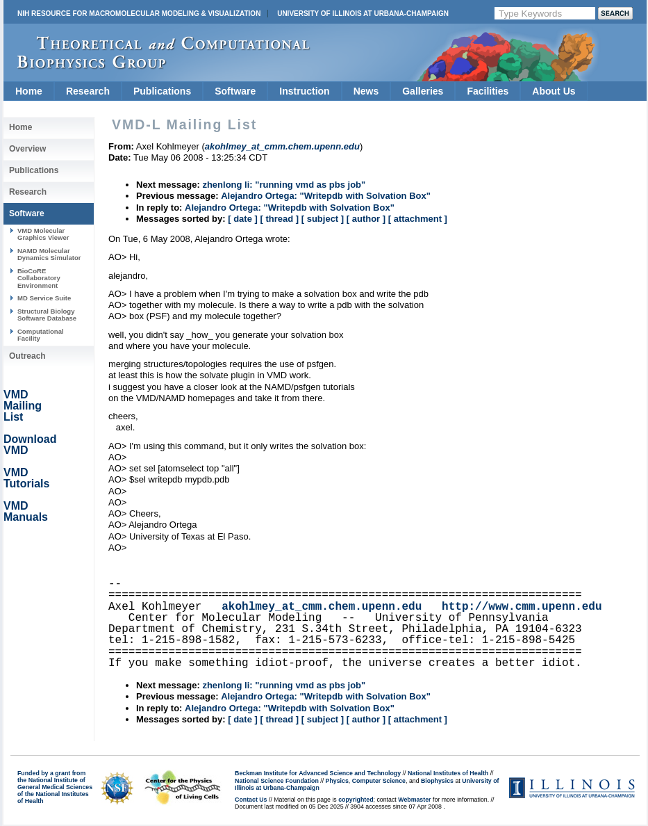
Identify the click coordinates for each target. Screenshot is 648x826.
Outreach (27, 356)
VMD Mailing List (22, 406)
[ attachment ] (417, 218)
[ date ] (243, 218)
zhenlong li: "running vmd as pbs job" (283, 184)
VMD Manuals (25, 511)
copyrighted (355, 799)
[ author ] (366, 218)
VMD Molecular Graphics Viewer (43, 234)
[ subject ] (322, 218)
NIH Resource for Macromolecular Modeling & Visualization (138, 13)
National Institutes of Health (448, 773)
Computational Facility (40, 334)
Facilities (487, 91)
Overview (27, 149)
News (366, 91)
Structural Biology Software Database (46, 314)
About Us (553, 91)
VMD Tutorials (26, 478)
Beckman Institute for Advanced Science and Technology (318, 773)
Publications (162, 91)
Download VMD (29, 444)
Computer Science (379, 780)
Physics (337, 780)
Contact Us (251, 799)
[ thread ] (279, 218)
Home (28, 91)
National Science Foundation (277, 780)
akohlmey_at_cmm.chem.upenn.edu (322, 607)
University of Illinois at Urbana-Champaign (363, 13)
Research (88, 91)
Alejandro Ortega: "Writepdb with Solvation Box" (326, 196)
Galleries (422, 91)
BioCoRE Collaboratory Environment (38, 278)
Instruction (304, 91)
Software (235, 91)
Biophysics (437, 780)
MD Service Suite (44, 298)
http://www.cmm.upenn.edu (521, 607)
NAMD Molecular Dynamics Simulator (49, 254)
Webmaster (414, 799)
